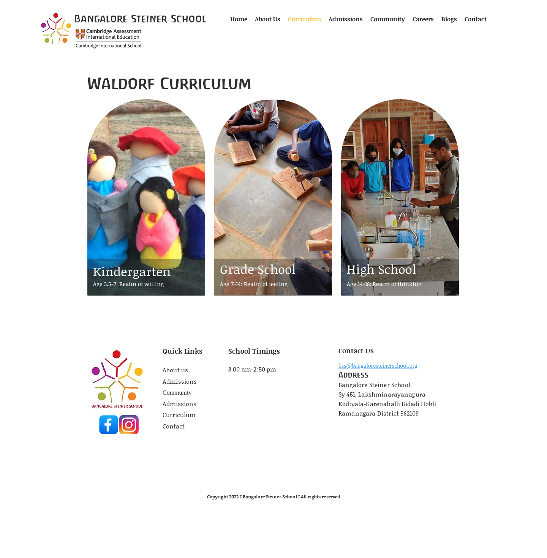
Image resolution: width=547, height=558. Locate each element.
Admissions (180, 381)
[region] (146, 210)
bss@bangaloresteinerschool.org (377, 365)
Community (177, 392)
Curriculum (179, 414)
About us (176, 369)
